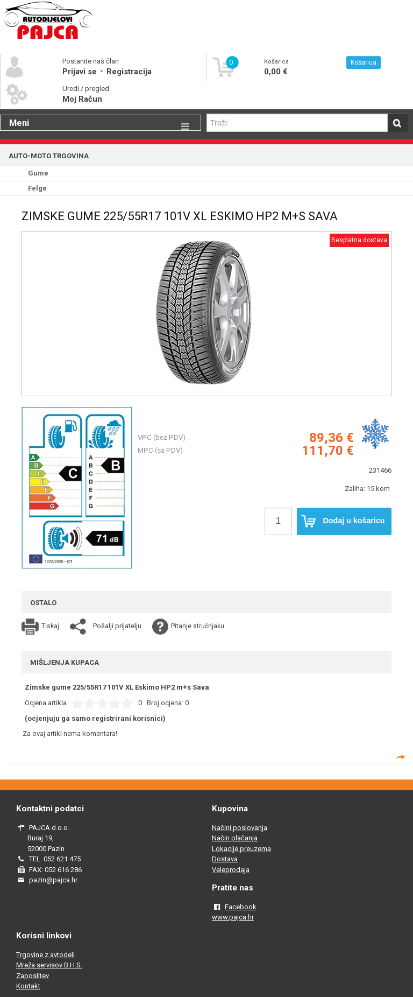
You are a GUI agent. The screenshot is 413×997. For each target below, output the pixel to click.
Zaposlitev (32, 976)
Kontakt (28, 986)
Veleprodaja (231, 870)
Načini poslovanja (239, 828)
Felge (37, 188)
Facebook (241, 907)
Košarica (363, 62)
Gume (38, 173)
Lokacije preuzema (241, 849)
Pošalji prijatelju (117, 626)
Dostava (225, 859)
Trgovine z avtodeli (45, 955)
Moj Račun (82, 99)
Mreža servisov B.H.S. (49, 965)
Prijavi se (80, 71)
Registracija (129, 71)
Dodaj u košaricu (343, 521)
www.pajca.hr (233, 917)
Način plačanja (235, 838)
